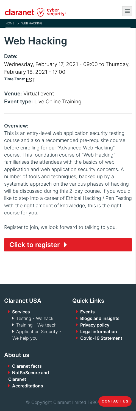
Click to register (34, 245)
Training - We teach (36, 325)
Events (87, 311)
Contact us (115, 401)
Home (10, 23)
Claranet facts (27, 366)
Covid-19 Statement (101, 338)
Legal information (98, 331)
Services (21, 311)
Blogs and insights (100, 318)
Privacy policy (94, 325)
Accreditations (27, 386)
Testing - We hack (34, 318)
